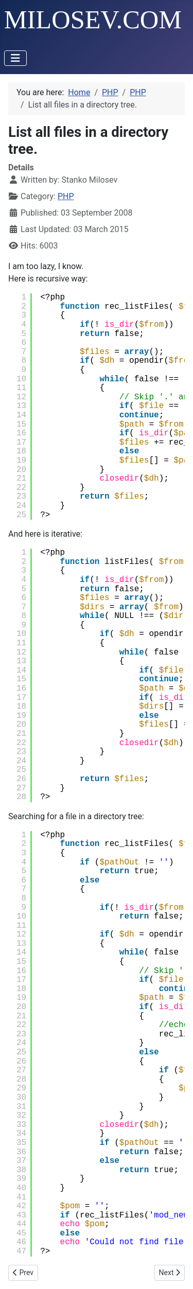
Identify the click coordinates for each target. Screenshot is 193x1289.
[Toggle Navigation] (15, 58)
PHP (66, 196)
